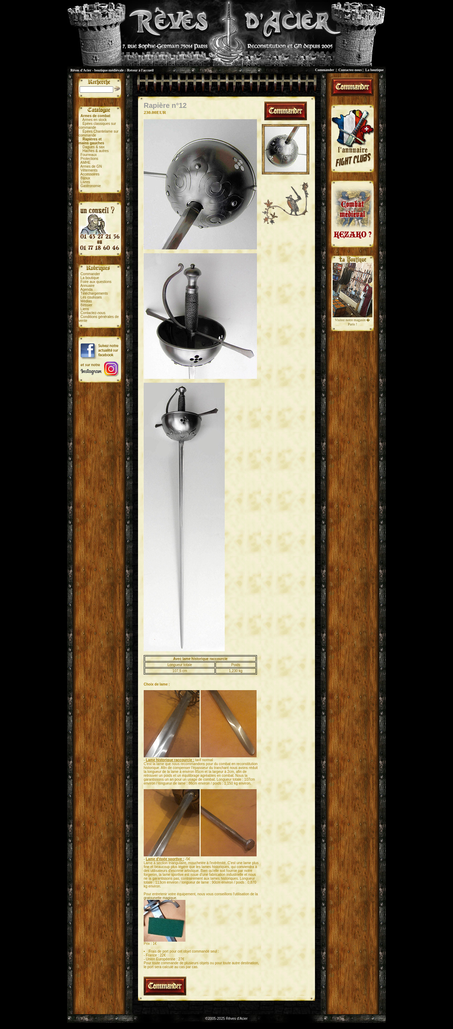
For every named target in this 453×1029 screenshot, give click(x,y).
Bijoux (85, 178)
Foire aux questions (96, 282)
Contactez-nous (350, 70)
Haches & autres (95, 151)
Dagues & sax (93, 147)
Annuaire (87, 286)
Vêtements (89, 170)
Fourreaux (89, 155)
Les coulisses (91, 297)
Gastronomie (91, 186)
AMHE (85, 162)
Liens (85, 309)
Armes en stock (94, 120)
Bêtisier (86, 305)
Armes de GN (91, 166)
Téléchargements (94, 293)
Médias (86, 301)
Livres (85, 182)
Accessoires (89, 174)
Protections (89, 159)
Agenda (86, 289)
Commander (324, 70)
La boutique (374, 70)
